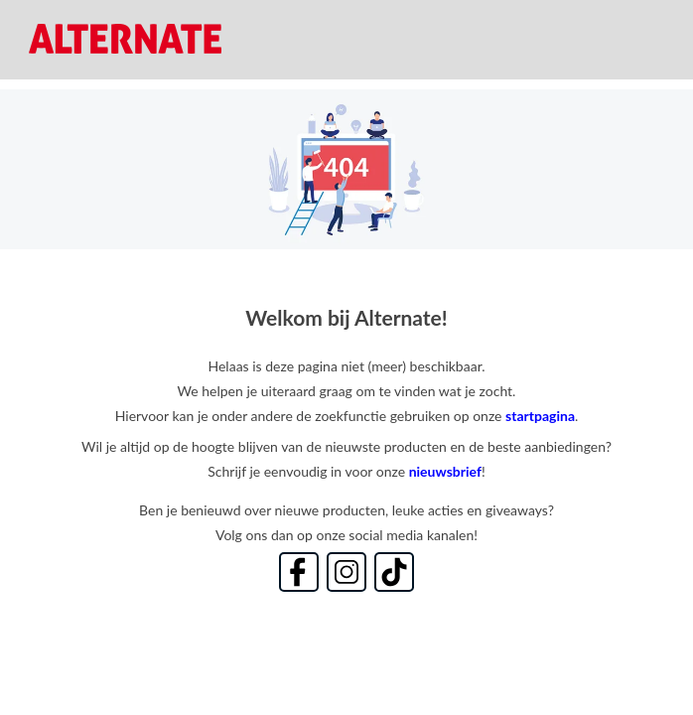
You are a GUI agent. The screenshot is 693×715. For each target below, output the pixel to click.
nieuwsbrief (445, 471)
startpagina (540, 415)
